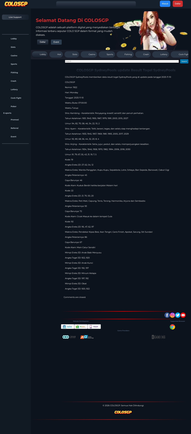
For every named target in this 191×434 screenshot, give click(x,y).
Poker (9, 106)
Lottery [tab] (160, 54)
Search (184, 61)
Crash (9, 81)
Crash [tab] (143, 54)
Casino (10, 55)
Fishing (10, 72)
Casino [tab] (89, 54)
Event (9, 136)
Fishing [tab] (125, 54)
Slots (9, 47)
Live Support (12, 17)
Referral (10, 128)
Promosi (11, 119)
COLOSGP (70, 82)
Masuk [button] (165, 4)
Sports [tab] (107, 54)
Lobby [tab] (40, 54)
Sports (10, 64)
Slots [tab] (71, 54)
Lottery (10, 89)
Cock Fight (12, 98)
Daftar (43, 42)
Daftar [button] (178, 4)
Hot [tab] (56, 54)
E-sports (7, 113)
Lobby (10, 38)
